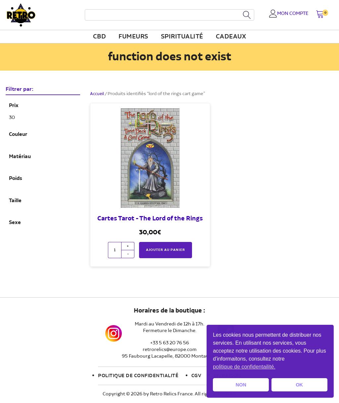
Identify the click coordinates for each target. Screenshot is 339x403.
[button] (320, 15)
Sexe (15, 222)
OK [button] (299, 384)
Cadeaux (231, 36)
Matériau (20, 156)
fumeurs (133, 36)
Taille (15, 200)
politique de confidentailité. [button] (244, 367)
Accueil (97, 93)
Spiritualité (182, 36)
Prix (14, 105)
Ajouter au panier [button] (165, 250)
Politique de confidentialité (138, 376)
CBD (99, 36)
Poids (15, 178)
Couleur (18, 134)
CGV (196, 376)
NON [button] (241, 384)
